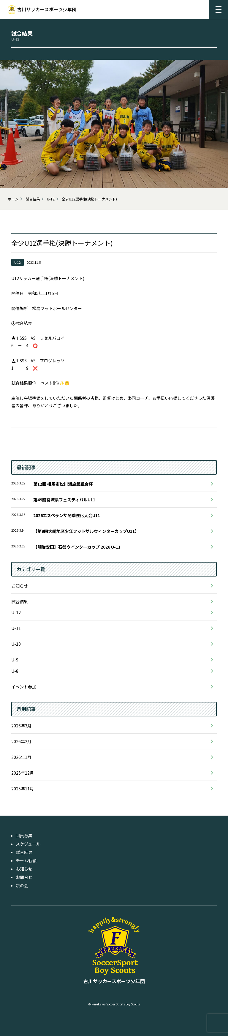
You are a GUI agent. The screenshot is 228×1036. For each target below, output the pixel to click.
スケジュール (28, 844)
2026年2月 (21, 741)
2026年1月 (21, 757)
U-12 (16, 612)
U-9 (14, 660)
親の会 (22, 885)
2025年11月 (22, 789)
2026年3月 (21, 726)
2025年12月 (22, 773)
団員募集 (24, 835)
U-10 (16, 644)
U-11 (16, 628)
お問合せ (24, 877)
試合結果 (19, 601)
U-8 (14, 671)
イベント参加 (23, 687)
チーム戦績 (26, 860)
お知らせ (19, 586)
